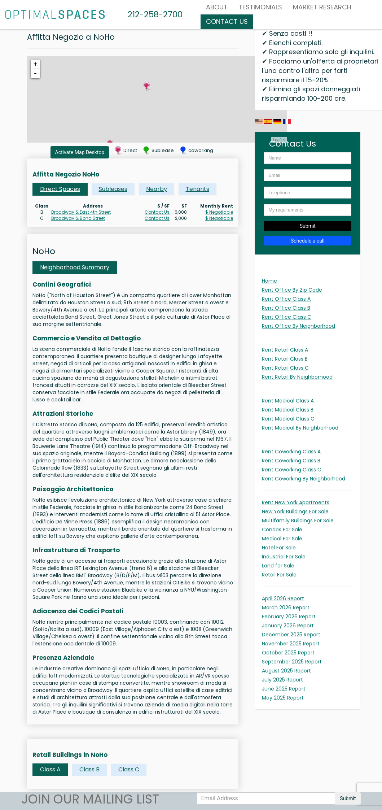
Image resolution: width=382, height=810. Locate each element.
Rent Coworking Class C (291, 469)
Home (269, 280)
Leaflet (279, 140)
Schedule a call (308, 241)
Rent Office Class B (286, 308)
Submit (308, 226)
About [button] (217, 7)
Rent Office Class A (286, 298)
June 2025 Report (284, 688)
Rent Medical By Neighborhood (300, 427)
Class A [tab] (50, 769)
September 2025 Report (292, 661)
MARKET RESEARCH (322, 7)
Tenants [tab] (197, 189)
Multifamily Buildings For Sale (298, 520)
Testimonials (260, 7)
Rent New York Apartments (295, 502)
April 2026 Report (283, 598)
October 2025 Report (288, 652)
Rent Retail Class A (285, 349)
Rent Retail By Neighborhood (297, 376)
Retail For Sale (279, 574)
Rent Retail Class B (285, 358)
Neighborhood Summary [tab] (74, 267)
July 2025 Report (282, 679)
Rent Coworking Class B (291, 460)
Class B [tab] (89, 769)
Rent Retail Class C (285, 367)
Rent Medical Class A (288, 400)
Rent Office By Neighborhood (298, 326)
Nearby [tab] (156, 189)
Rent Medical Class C (288, 418)
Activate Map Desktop (80, 152)
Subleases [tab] (113, 189)
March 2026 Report (285, 607)
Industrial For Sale (284, 556)
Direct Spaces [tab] (60, 189)
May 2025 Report (283, 697)
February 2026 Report (289, 616)
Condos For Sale (282, 529)
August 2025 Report (286, 670)
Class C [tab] (128, 769)
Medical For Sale (282, 538)
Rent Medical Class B (287, 409)
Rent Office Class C (286, 317)
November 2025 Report (291, 643)
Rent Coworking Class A (291, 451)
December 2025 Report (291, 634)
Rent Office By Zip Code (292, 289)
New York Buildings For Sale (295, 511)
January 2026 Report (288, 625)
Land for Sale (278, 565)
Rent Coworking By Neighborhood (303, 478)
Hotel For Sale (279, 547)
